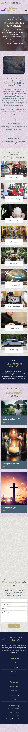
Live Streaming (14, 307)
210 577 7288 (7, 3)
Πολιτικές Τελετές (14, 199)
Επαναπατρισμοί (13, 285)
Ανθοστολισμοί (14, 242)
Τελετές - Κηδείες (14, 177)
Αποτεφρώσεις (14, 220)
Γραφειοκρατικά (14, 328)
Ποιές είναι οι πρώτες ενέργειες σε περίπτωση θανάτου (13, 419)
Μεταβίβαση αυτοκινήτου (11, 464)
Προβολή (6, 422)
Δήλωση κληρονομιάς (9, 507)
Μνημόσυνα (14, 263)
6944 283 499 (17, 3)
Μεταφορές (14, 350)
